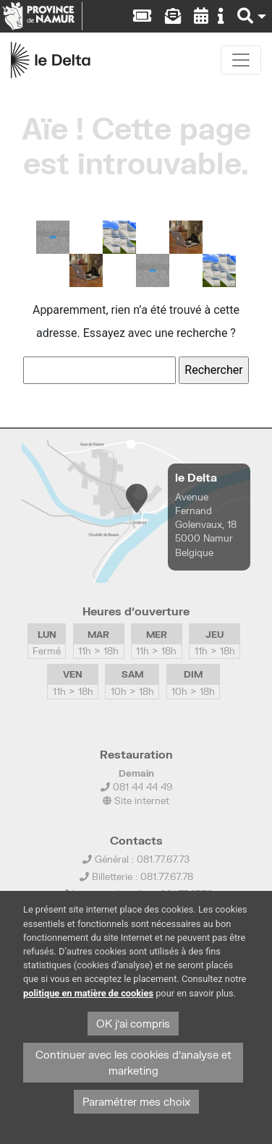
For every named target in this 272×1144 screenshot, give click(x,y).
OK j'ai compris (133, 1023)
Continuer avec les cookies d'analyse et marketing (133, 1063)
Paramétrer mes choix (136, 1102)
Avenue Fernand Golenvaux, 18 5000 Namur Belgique (206, 524)
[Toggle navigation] (241, 60)
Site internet (136, 800)
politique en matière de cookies (88, 993)
